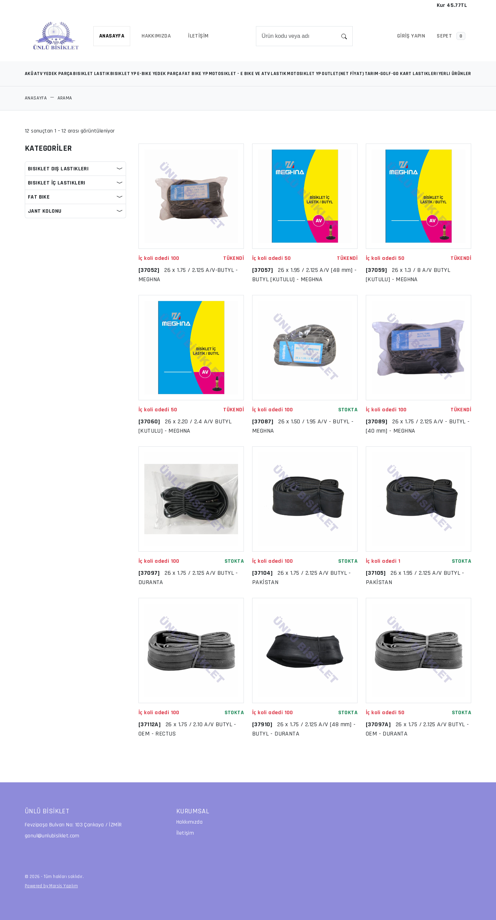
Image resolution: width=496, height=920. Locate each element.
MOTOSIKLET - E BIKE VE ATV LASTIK (248, 74)
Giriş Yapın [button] (411, 36)
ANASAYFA (111, 36)
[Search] (296, 36)
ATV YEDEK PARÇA (53, 74)
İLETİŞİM (198, 36)
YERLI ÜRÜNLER (454, 74)
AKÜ (29, 74)
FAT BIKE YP (195, 74)
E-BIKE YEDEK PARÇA (159, 74)
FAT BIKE (39, 197)
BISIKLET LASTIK (91, 74)
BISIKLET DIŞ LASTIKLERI (58, 169)
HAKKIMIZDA (156, 36)
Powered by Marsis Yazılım (51, 886)
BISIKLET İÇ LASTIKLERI (56, 183)
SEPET (451, 36)
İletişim (185, 833)
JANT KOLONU (44, 211)
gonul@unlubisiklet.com (52, 835)
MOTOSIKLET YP (304, 74)
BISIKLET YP (123, 74)
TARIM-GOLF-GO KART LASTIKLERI (401, 74)
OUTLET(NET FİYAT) (343, 74)
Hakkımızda (189, 822)
